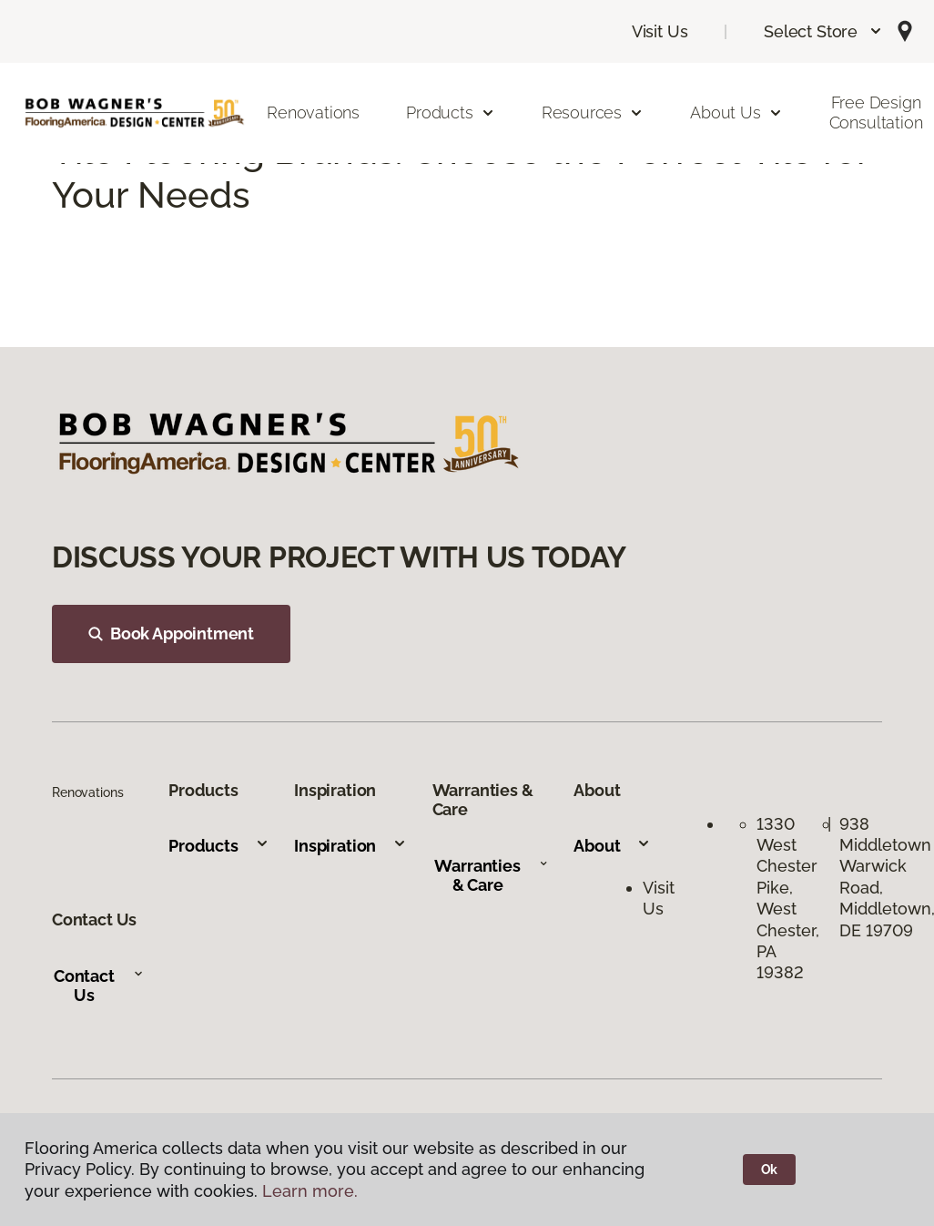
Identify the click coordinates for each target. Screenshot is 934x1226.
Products (218, 845)
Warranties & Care (491, 875)
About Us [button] (736, 112)
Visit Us (660, 31)
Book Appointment (171, 633)
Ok (769, 1169)
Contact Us (99, 986)
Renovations (313, 112)
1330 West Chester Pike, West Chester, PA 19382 (787, 898)
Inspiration (350, 845)
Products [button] (450, 112)
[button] (823, 31)
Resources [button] (593, 112)
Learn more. (310, 1190)
